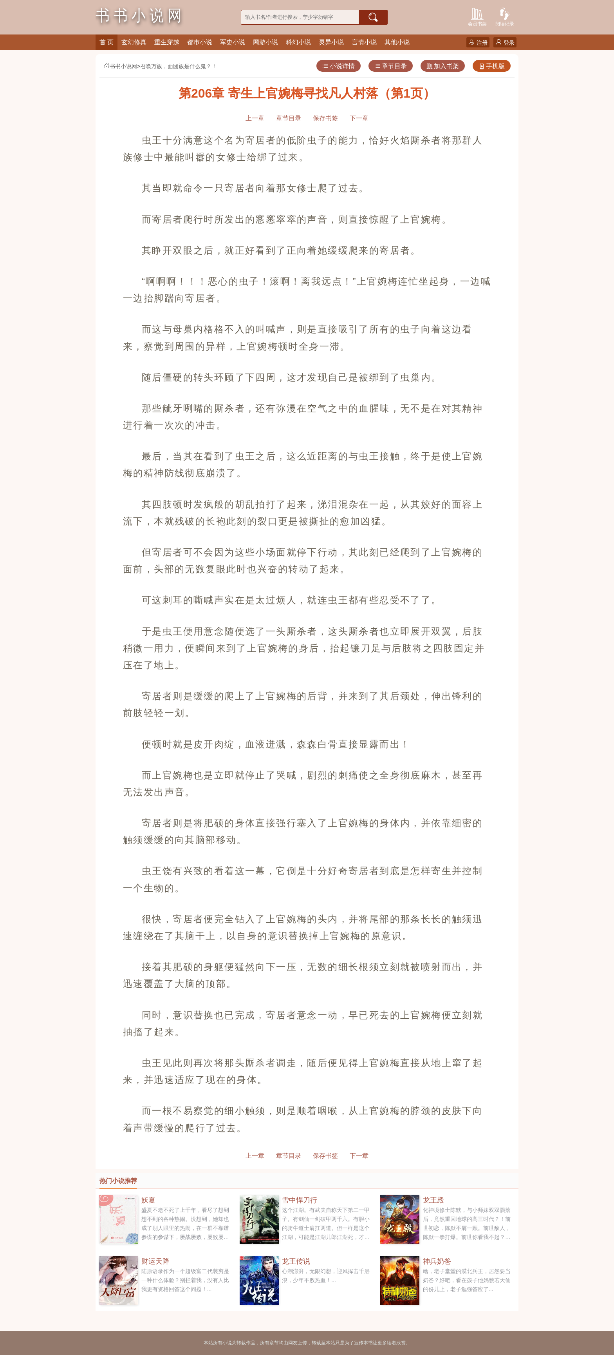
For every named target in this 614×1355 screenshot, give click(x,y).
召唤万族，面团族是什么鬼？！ (178, 66)
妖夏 (148, 1200)
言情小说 (364, 42)
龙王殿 (433, 1200)
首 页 (106, 42)
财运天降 (155, 1261)
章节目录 (390, 66)
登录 (505, 42)
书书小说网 (120, 66)
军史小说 (232, 42)
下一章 (359, 118)
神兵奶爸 (437, 1261)
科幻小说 (298, 42)
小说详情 (338, 66)
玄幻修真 (133, 42)
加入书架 (442, 66)
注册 (478, 42)
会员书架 (477, 16)
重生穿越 (166, 42)
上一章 (255, 118)
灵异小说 (331, 42)
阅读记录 (505, 16)
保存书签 (325, 118)
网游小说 (265, 42)
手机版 (492, 66)
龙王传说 (296, 1261)
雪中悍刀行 (299, 1200)
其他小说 (397, 42)
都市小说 (199, 42)
